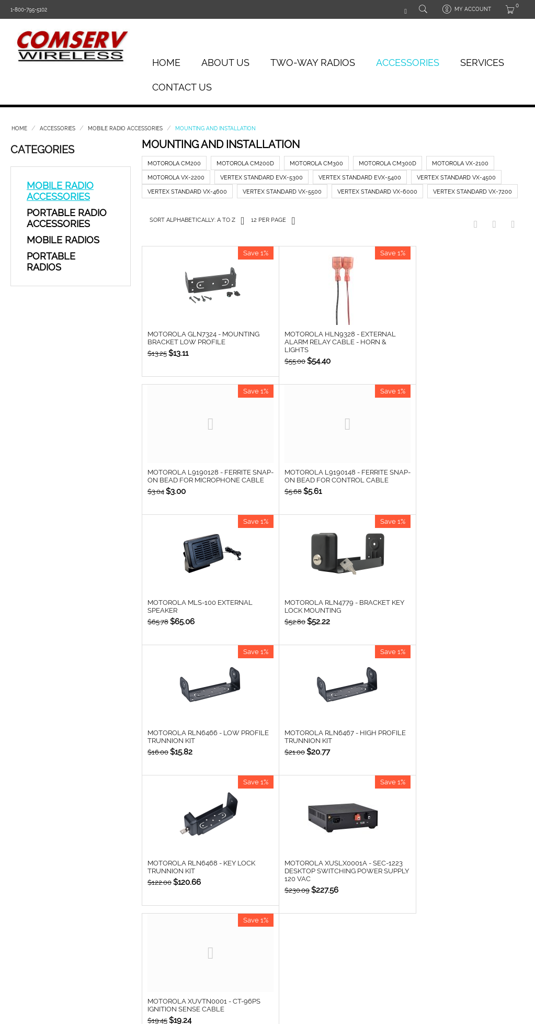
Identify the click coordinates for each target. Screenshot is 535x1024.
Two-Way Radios (312, 62)
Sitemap (317, 925)
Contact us (323, 914)
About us (320, 892)
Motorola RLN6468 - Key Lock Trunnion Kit (455, 615)
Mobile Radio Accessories (125, 128)
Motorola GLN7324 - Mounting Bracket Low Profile (203, 338)
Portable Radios (51, 262)
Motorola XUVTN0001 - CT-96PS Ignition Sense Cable (331, 745)
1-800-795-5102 (28, 10)
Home (166, 62)
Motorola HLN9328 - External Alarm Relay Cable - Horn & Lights (330, 342)
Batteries (122, 892)
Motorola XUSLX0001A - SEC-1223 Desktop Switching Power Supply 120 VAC (204, 749)
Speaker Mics (127, 914)
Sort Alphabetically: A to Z (197, 220)
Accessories (407, 62)
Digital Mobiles (32, 925)
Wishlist (219, 903)
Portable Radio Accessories (67, 218)
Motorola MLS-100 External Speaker (327, 477)
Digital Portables (35, 914)
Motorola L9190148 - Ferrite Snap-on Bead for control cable (199, 480)
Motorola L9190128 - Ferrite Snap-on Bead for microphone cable (458, 342)
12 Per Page (273, 220)
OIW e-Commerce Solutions (160, 968)
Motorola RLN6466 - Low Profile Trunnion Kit (193, 615)
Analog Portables (37, 892)
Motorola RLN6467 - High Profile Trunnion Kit (321, 615)
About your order (235, 892)
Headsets (122, 903)
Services (482, 62)
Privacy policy (327, 903)
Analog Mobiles (34, 903)
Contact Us (182, 87)
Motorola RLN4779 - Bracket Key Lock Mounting (454, 477)
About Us (225, 62)
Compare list (226, 914)
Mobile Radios (63, 239)
